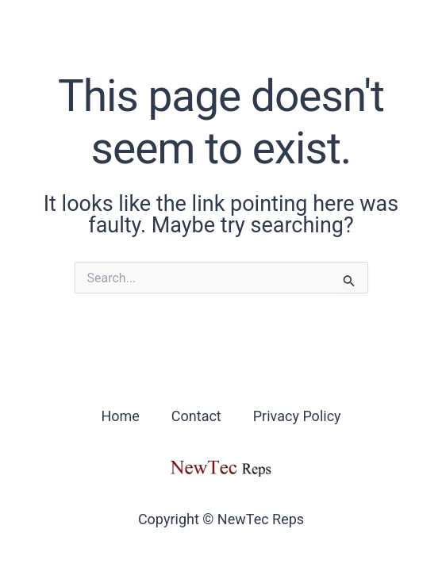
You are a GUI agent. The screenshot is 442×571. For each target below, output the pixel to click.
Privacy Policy (297, 416)
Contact (196, 416)
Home (120, 416)
